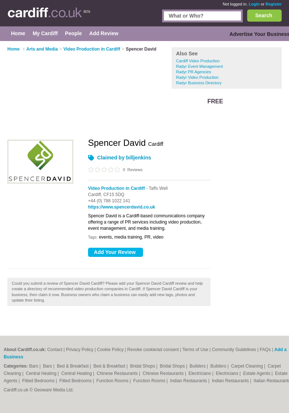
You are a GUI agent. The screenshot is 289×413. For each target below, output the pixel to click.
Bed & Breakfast (73, 366)
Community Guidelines (234, 349)
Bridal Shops (143, 366)
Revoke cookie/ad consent (153, 349)
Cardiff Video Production (198, 61)
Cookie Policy (110, 349)
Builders (198, 366)
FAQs (265, 349)
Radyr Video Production (197, 77)
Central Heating (42, 373)
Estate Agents (257, 373)
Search (263, 15)
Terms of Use (195, 349)
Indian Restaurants (189, 380)
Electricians (200, 373)
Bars (34, 366)
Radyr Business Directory (199, 83)
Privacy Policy (80, 349)
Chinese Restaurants (118, 373)
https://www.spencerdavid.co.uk (121, 207)
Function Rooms (113, 380)
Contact (54, 349)
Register (274, 4)
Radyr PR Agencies (193, 72)
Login (254, 4)
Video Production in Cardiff (116, 188)
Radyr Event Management (199, 66)
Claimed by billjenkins (124, 158)
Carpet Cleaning (247, 366)
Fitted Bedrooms (39, 380)
